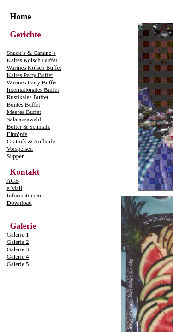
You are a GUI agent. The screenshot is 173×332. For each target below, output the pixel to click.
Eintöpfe (17, 133)
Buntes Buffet (23, 104)
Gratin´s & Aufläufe (31, 141)
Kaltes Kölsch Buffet (32, 60)
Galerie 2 (18, 241)
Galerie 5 (18, 264)
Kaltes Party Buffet (30, 74)
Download (19, 202)
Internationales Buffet (33, 89)
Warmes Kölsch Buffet (33, 67)
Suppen (16, 156)
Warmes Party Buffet (31, 82)
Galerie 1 (18, 234)
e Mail (15, 187)
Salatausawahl (24, 119)
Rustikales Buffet (27, 97)
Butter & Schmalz (28, 126)
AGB (12, 180)
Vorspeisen (19, 148)
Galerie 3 (18, 249)
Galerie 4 (18, 256)
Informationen (24, 195)
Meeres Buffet (24, 111)
